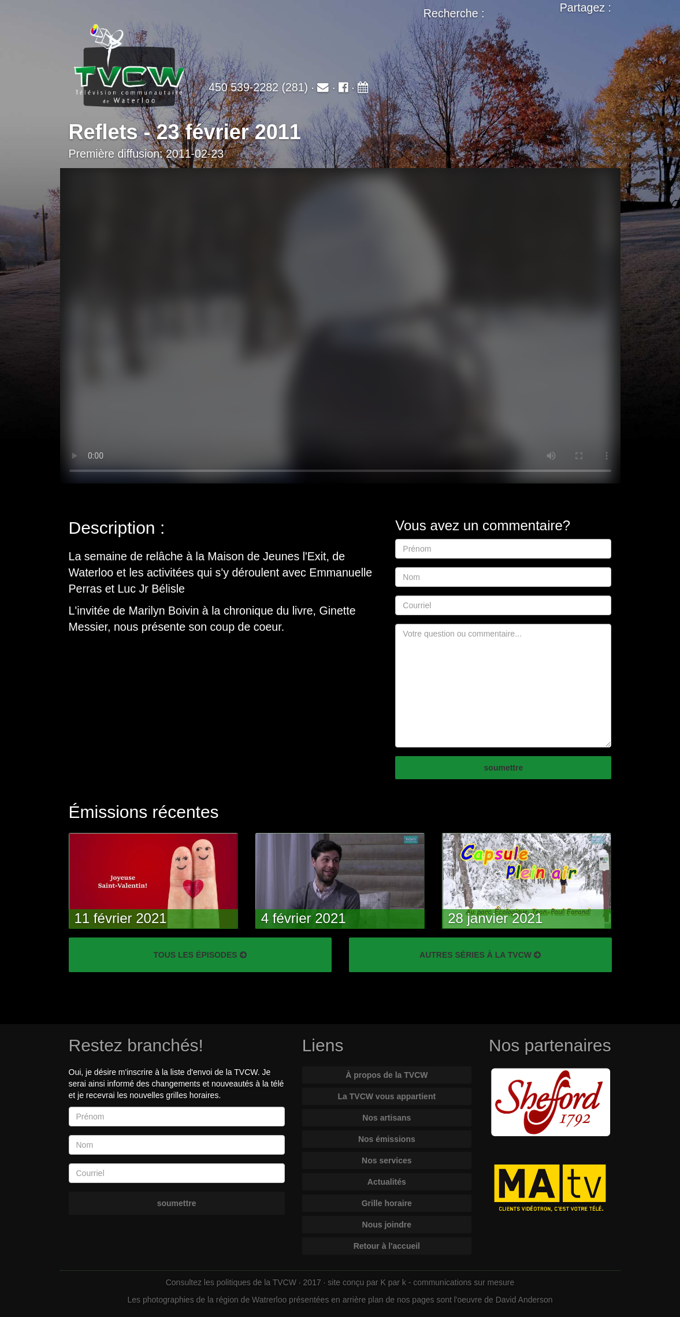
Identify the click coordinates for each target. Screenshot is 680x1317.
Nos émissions (386, 1139)
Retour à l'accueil (387, 1246)
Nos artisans (386, 1117)
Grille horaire (387, 1203)
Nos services (386, 1160)
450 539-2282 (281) (258, 87)
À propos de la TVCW (386, 1075)
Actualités (386, 1181)
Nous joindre (387, 1224)
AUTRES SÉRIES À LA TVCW (480, 954)
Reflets (103, 132)
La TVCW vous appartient (387, 1096)
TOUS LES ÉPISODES (199, 954)
